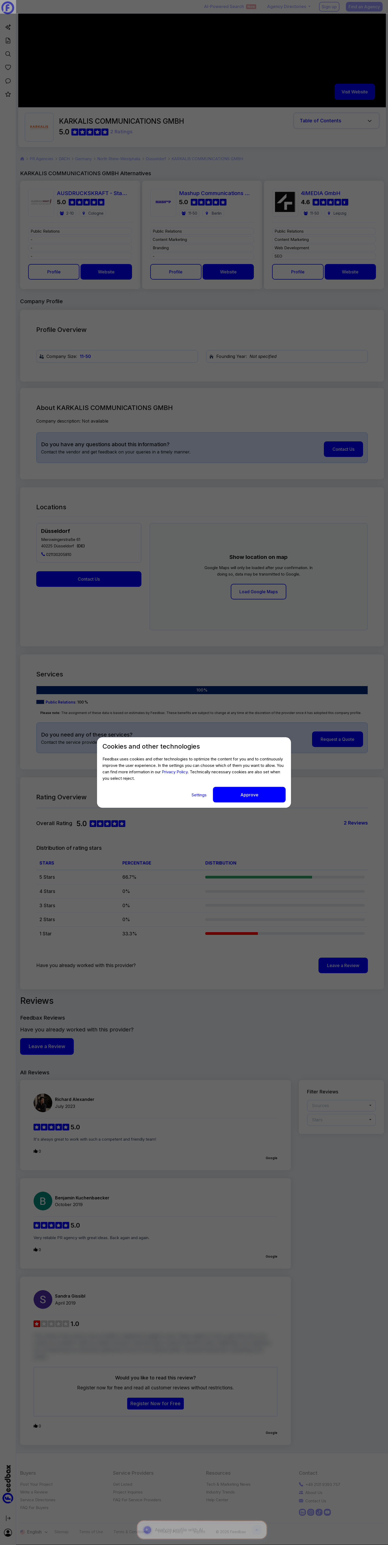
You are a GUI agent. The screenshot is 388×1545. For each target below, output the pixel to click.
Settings (200, 794)
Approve (249, 794)
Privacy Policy (175, 771)
